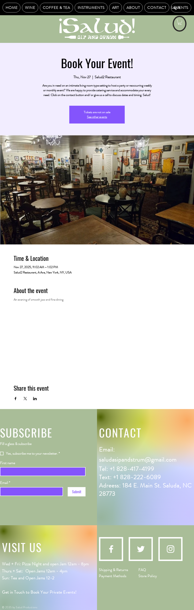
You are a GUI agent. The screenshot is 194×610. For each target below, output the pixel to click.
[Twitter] (141, 549)
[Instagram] (170, 549)
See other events (97, 117)
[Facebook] (111, 549)
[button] (180, 22)
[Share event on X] (25, 398)
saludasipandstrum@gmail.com (138, 459)
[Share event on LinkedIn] (35, 398)
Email (5, 482)
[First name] (41, 472)
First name (7, 463)
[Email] (30, 491)
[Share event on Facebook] (15, 398)
